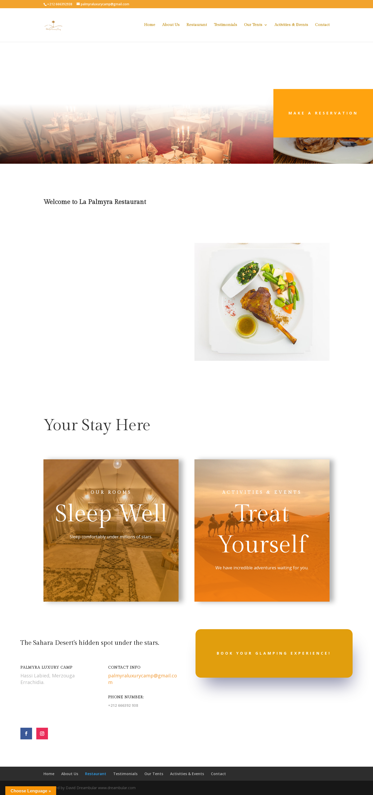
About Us (171, 25)
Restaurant (196, 25)
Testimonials (225, 25)
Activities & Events (291, 25)
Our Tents (253, 25)
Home (149, 25)
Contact (322, 25)
